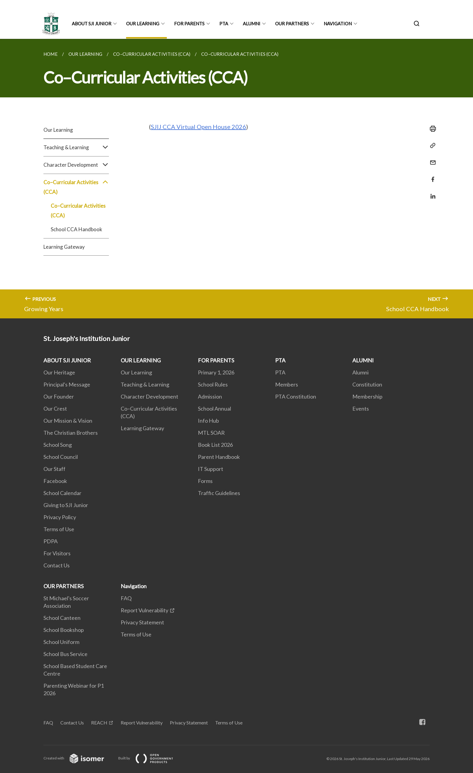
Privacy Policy (59, 517)
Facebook (55, 481)
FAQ (126, 598)
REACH (99, 722)
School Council (60, 456)
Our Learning (58, 130)
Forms (205, 481)
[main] (236, 178)
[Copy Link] (431, 145)
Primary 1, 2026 (216, 372)
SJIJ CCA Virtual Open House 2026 (198, 126)
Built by (150, 758)
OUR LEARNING (142, 23)
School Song (57, 444)
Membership (367, 396)
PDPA (50, 541)
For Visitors (57, 553)
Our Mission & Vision (67, 420)
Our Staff (54, 468)
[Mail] (431, 159)
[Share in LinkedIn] (431, 192)
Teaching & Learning (76, 147)
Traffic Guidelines (219, 493)
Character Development (76, 165)
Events (360, 408)
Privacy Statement (142, 622)
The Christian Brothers (70, 432)
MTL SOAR (211, 432)
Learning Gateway (64, 247)
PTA (223, 23)
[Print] (431, 128)
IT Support (210, 468)
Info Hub (208, 420)
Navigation (338, 23)
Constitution (367, 384)
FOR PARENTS (189, 23)
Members (286, 384)
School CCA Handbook (76, 229)
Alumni (360, 372)
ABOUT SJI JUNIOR (91, 23)
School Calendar (62, 493)
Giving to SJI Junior (65, 505)
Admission (210, 396)
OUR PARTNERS (292, 23)
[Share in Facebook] (431, 175)
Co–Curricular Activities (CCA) (76, 187)
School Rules (213, 384)
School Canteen (62, 617)
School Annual (214, 408)
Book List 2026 (215, 444)
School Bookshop (63, 629)
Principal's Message (66, 384)
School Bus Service (65, 654)
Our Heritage (59, 372)
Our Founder (58, 396)
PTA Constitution (295, 396)
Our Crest (55, 408)
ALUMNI (251, 23)
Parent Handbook (219, 456)
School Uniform (61, 642)
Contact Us (56, 565)
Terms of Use (58, 529)
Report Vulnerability (144, 610)
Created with (78, 758)
